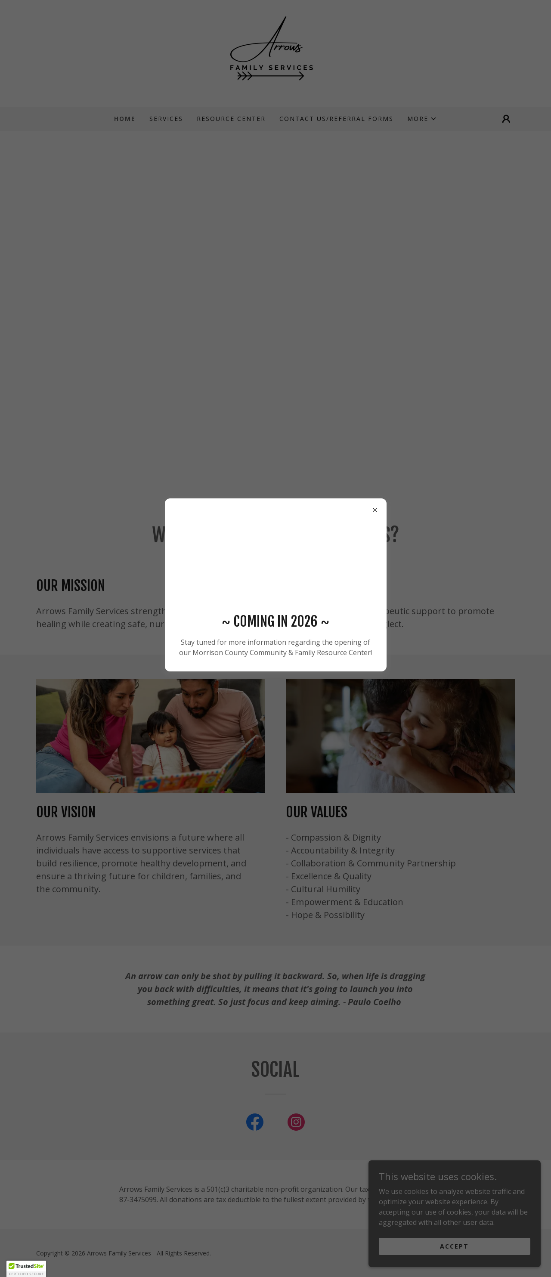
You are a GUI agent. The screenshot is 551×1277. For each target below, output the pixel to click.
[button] (26, 1269)
